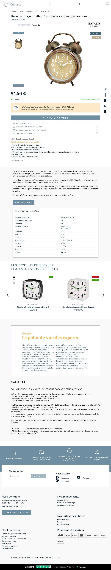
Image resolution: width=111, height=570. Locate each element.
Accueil (15, 11)
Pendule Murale (63, 519)
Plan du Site (6, 544)
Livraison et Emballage (66, 503)
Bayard (63, 252)
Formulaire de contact (16, 512)
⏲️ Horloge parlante (10, 546)
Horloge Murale (63, 524)
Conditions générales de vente (14, 534)
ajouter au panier (55, 118)
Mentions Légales (9, 536)
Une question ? (24, 202)
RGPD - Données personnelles (14, 539)
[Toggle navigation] (107, 3)
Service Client (62, 500)
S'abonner (38, 476)
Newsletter (16, 471)
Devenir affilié (7, 549)
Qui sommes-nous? (9, 541)
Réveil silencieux (42, 11)
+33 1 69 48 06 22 (10, 506)
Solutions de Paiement (66, 505)
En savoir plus (17, 161)
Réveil (22, 11)
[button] (7, 295)
